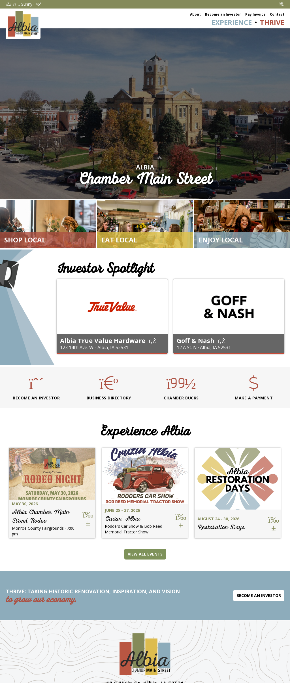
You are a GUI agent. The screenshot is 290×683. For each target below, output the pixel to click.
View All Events (145, 554)
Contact (277, 14)
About (195, 14)
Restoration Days (221, 527)
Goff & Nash (195, 340)
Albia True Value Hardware (102, 340)
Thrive (272, 22)
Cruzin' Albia (122, 518)
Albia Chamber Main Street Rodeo (40, 516)
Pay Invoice (255, 14)
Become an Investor (223, 14)
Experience (232, 22)
